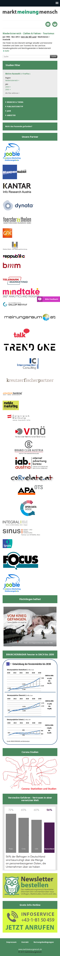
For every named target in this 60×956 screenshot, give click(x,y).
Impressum (11, 942)
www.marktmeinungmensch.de (30, 949)
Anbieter (11, 115)
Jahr (9, 111)
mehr (6, 51)
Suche (53, 57)
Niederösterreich (12, 80)
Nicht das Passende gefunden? (18, 126)
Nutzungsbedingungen (44, 942)
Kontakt (25, 942)
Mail (47, 24)
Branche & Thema (15, 102)
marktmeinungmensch (30, 12)
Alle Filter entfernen (12, 93)
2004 (8, 87)
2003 (8, 90)
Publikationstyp (15, 107)
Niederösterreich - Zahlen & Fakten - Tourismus (28, 33)
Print (54, 24)
